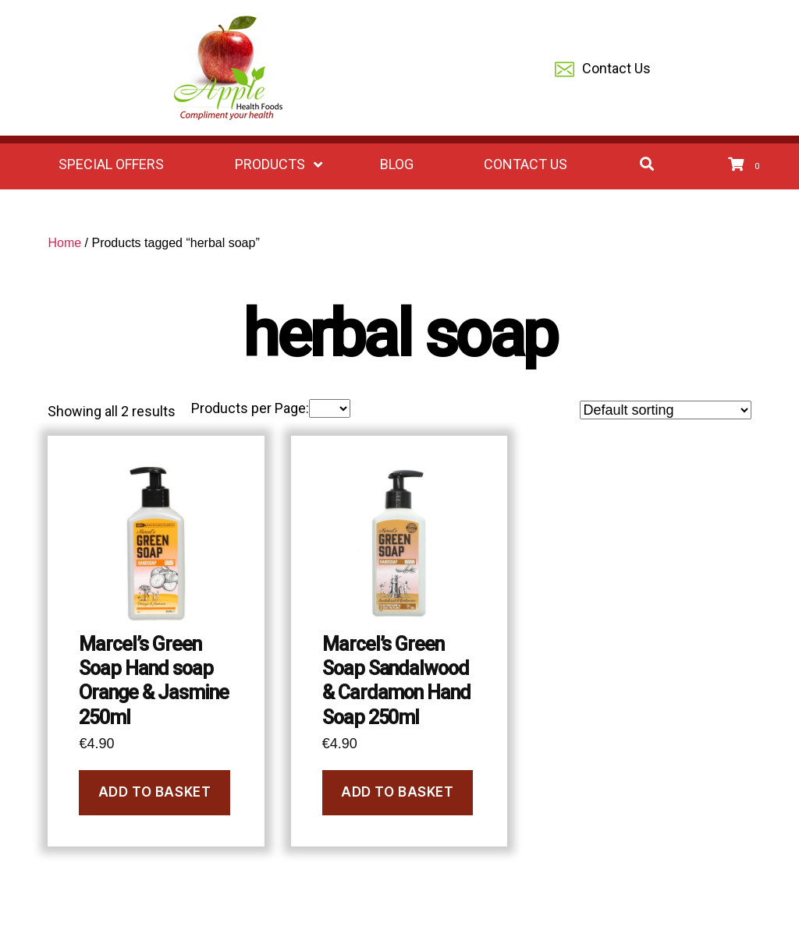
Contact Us (603, 70)
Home (64, 242)
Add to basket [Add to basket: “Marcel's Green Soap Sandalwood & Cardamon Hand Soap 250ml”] (397, 792)
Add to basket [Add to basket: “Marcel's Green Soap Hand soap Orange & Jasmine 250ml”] (154, 792)
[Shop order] (665, 410)
